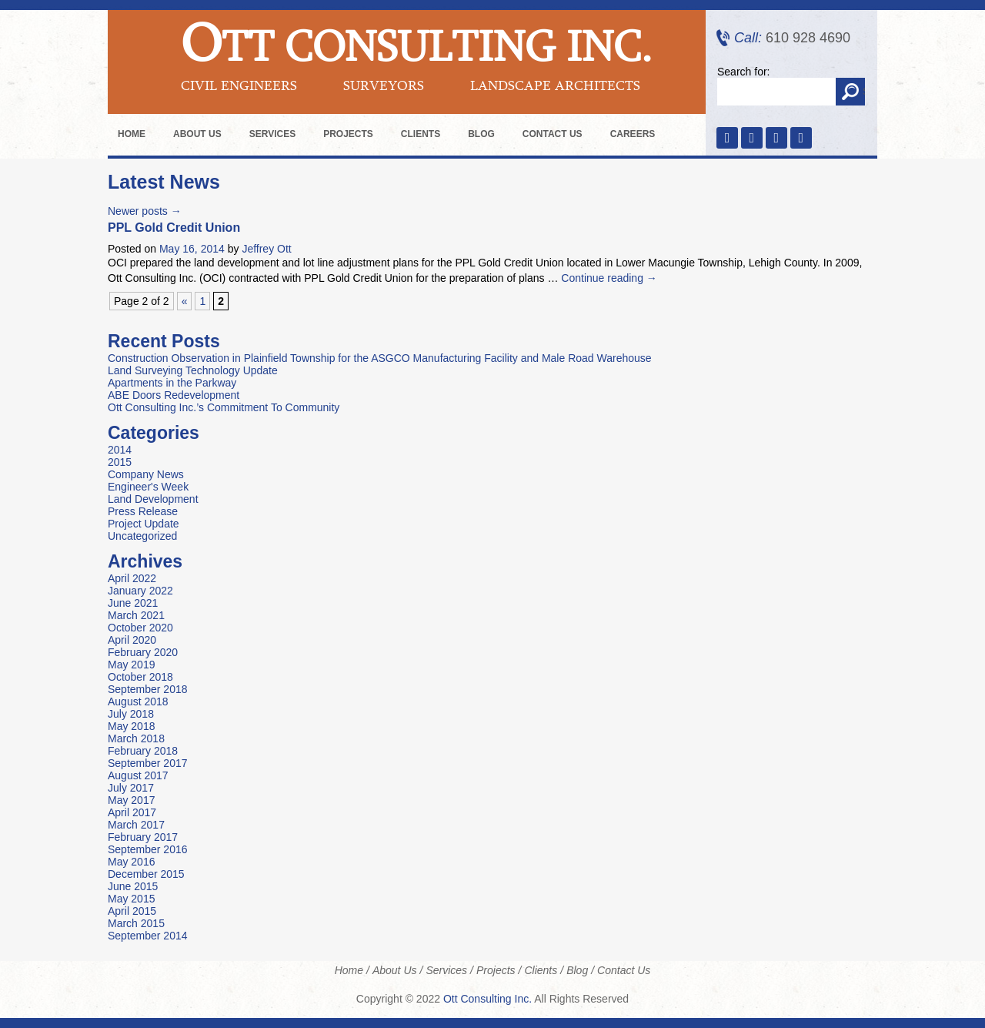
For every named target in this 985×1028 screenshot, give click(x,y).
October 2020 (140, 627)
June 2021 (133, 603)
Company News (146, 474)
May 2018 (131, 726)
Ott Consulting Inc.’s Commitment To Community (223, 407)
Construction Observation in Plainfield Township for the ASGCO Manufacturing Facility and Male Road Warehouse (380, 358)
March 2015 (136, 923)
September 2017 (148, 763)
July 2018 (131, 714)
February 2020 (143, 652)
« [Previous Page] (185, 301)
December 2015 (146, 874)
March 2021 (136, 615)
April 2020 (132, 640)
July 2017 (131, 788)
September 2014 (148, 935)
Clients (420, 134)
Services (272, 134)
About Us (197, 134)
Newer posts (145, 211)
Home (131, 134)
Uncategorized (142, 536)
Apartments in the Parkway (172, 383)
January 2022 (140, 590)
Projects (348, 134)
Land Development (153, 499)
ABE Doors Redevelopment (173, 395)
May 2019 (131, 664)
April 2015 (132, 911)
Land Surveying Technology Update (193, 370)
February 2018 (143, 751)
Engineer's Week (148, 487)
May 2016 (131, 862)
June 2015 (133, 886)
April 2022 (132, 578)
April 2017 (132, 812)
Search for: (743, 71)
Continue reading (609, 278)
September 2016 (148, 849)
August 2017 (138, 775)
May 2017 (131, 800)
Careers (633, 134)
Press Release (143, 511)
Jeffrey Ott (266, 249)
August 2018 (138, 701)
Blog (481, 134)
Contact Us (553, 134)
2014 (120, 450)
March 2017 (136, 825)
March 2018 (136, 738)
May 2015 (131, 898)
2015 (120, 462)
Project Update (143, 523)
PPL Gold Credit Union (174, 227)
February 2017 (143, 837)
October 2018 (140, 677)
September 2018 (148, 689)
